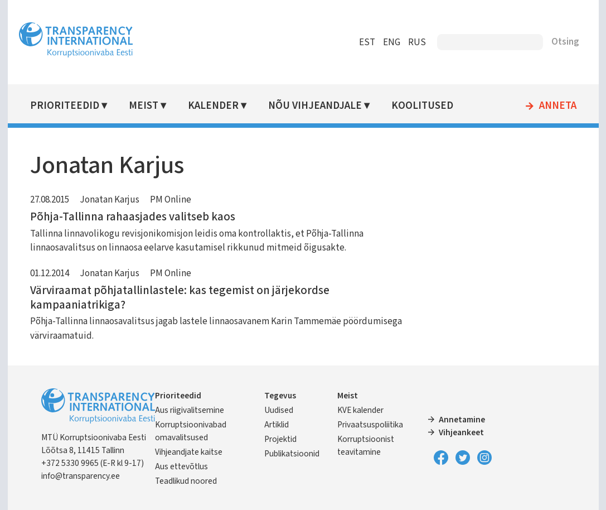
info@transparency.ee (80, 476)
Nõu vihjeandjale (315, 105)
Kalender (213, 105)
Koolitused (422, 105)
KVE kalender (360, 410)
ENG (391, 42)
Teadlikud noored (186, 481)
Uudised (278, 410)
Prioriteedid (64, 105)
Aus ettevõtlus (181, 466)
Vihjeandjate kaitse (188, 452)
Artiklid (276, 424)
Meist (143, 105)
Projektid (280, 439)
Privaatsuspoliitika (370, 424)
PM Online (170, 200)
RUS (417, 42)
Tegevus (280, 395)
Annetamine (462, 419)
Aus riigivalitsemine (189, 410)
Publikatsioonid (291, 453)
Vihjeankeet (461, 432)
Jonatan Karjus (109, 200)
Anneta (557, 106)
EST (367, 42)
